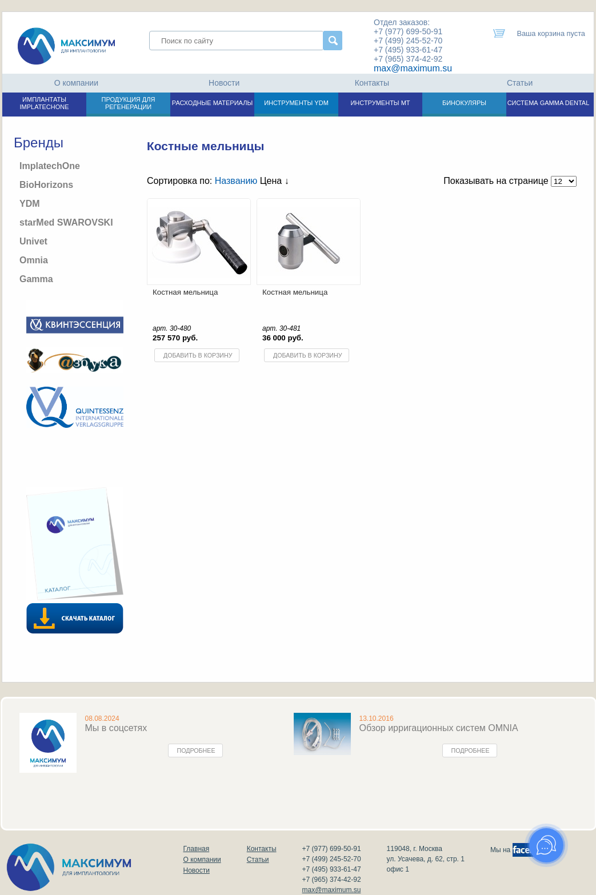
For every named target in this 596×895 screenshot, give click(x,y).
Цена (274, 181)
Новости (224, 82)
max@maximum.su (413, 68)
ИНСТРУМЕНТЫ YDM (296, 102)
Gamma (36, 279)
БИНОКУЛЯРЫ (464, 102)
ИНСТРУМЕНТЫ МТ (380, 102)
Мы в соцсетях (116, 728)
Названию (236, 181)
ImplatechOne (49, 166)
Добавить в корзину (197, 355)
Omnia (33, 260)
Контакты (372, 82)
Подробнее (196, 750)
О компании (76, 82)
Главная (196, 849)
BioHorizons (46, 185)
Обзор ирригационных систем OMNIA (438, 728)
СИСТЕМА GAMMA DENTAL (548, 102)
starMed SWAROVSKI (66, 222)
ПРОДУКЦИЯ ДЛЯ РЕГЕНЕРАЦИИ (128, 103)
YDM (29, 203)
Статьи (520, 82)
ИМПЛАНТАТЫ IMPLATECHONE (44, 103)
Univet (33, 241)
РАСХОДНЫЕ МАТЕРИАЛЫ (212, 102)
